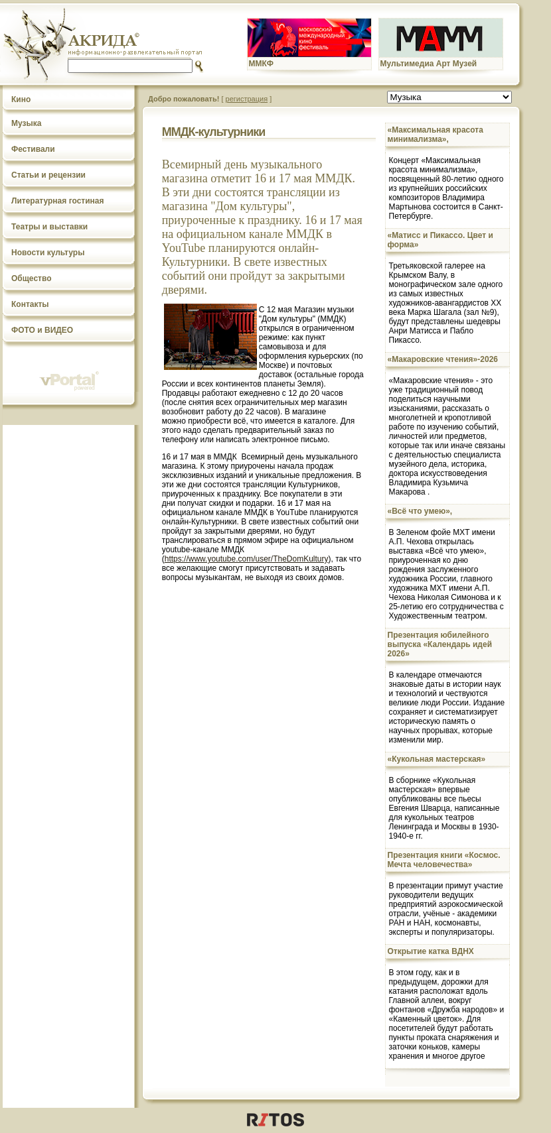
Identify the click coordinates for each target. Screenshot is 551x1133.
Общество (31, 278)
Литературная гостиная (57, 201)
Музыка (26, 123)
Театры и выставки (49, 226)
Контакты (30, 304)
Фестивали (33, 149)
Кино (21, 99)
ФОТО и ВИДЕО (42, 330)
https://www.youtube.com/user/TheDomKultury (247, 559)
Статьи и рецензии (48, 175)
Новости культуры (47, 252)
